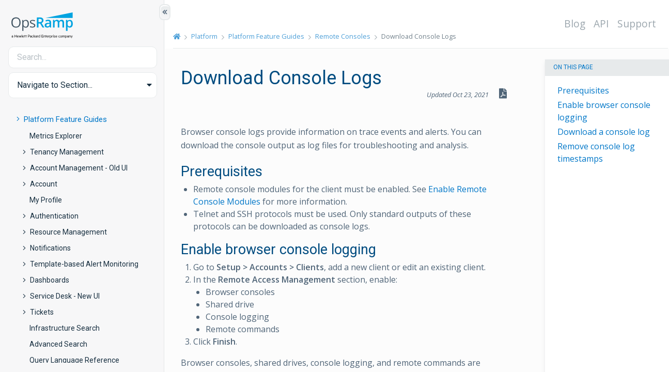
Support (637, 23)
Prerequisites (583, 90)
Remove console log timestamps (596, 152)
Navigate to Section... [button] (54, 85)
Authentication (54, 216)
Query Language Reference (74, 360)
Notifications (50, 248)
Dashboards (49, 280)
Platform (205, 36)
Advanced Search (58, 344)
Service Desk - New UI (65, 296)
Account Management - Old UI (79, 168)
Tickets (42, 312)
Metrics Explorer (55, 136)
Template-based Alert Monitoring (84, 264)
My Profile (45, 200)
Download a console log (603, 131)
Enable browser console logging (603, 111)
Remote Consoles (343, 36)
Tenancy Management (67, 152)
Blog (575, 23)
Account (43, 184)
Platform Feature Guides (65, 119)
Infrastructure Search (64, 328)
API (602, 23)
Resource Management (68, 232)
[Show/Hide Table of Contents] (164, 12)
